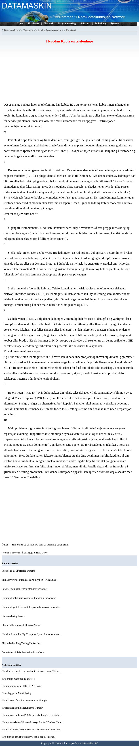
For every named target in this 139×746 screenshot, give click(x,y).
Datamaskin (11, 30)
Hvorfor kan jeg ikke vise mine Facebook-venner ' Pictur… (32, 671)
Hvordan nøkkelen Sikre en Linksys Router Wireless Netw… (33, 722)
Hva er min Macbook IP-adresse (18, 678)
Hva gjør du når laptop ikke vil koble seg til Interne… (29, 736)
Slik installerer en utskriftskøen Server (21, 625)
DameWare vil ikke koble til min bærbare (23, 652)
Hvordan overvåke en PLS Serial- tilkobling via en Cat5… (31, 715)
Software (85, 23)
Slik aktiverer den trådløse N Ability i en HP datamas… (30, 580)
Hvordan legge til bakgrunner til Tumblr (22, 707)
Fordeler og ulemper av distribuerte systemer (25, 589)
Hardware (33, 23)
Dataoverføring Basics (13, 616)
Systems (115, 23)
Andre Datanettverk (49, 30)
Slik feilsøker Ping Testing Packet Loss (22, 643)
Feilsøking (100, 23)
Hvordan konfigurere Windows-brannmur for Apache (29, 598)
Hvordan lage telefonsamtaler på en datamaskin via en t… (31, 607)
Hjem (20, 23)
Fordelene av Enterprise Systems (19, 570)
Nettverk (49, 23)
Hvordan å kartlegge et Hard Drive (30, 552)
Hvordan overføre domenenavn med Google (24, 700)
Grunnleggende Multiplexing (17, 693)
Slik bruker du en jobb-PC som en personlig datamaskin (40, 544)
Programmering (67, 23)
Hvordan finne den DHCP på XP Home (22, 686)
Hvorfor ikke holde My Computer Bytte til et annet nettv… (32, 634)
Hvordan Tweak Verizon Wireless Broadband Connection (31, 729)
